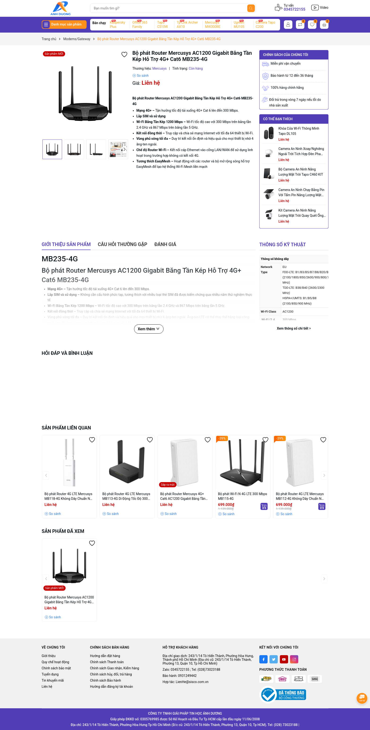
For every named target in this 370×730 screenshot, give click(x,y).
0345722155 (294, 9)
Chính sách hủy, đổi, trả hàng (111, 674)
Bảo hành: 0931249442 (180, 676)
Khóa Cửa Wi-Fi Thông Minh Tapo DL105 (298, 131)
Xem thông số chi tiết (294, 328)
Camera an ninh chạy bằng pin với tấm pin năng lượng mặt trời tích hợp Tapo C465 (301, 193)
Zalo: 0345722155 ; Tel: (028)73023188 (191, 669)
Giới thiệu (49, 656)
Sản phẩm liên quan (66, 428)
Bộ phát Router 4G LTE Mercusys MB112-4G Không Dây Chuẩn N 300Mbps (300, 496)
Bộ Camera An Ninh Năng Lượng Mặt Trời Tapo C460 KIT (300, 171)
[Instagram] (294, 659)
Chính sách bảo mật (56, 668)
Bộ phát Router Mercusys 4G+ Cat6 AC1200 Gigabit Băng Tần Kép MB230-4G (183, 496)
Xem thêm (149, 329)
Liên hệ (47, 686)
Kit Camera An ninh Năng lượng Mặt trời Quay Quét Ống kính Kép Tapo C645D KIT (301, 213)
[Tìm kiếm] (251, 8)
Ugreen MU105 (239, 25)
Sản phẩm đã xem (63, 531)
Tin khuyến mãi (53, 680)
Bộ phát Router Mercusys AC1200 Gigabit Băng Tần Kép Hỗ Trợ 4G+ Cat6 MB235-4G (69, 599)
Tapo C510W (162, 25)
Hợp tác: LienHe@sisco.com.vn (185, 682)
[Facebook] (263, 659)
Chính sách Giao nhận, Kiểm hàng (114, 668)
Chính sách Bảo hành (105, 680)
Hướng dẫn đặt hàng (105, 656)
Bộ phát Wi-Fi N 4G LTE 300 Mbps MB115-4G (242, 496)
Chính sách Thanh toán (107, 662)
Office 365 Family (139, 25)
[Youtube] (284, 659)
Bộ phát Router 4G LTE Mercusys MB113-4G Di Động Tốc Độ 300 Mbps (126, 496)
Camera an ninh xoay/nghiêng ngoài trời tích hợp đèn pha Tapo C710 (301, 152)
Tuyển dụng (50, 674)
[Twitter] (273, 659)
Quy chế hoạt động (55, 662)
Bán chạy (99, 23)
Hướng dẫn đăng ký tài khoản (111, 686)
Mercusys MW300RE (212, 25)
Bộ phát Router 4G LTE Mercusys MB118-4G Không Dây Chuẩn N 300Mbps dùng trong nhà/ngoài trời (68, 496)
